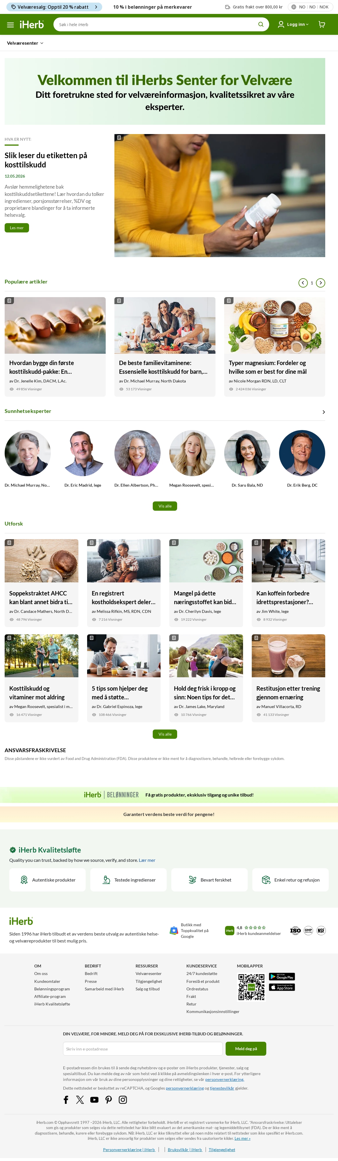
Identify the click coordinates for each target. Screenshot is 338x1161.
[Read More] (165, 195)
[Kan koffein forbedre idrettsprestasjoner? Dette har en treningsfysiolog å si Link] (289, 583)
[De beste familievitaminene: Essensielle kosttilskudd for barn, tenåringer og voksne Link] (164, 347)
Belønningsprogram (52, 988)
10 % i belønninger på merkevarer (152, 7)
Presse (91, 981)
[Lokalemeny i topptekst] (313, 7)
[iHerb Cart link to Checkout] (322, 24)
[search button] (261, 24)
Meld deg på (246, 1048)
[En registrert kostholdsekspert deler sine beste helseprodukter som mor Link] (124, 583)
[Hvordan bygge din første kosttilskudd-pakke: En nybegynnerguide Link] (55, 347)
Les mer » (243, 1138)
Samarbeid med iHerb (104, 988)
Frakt (191, 996)
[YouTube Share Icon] (98, 1099)
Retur (191, 1003)
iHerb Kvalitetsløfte (52, 1003)
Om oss (41, 973)
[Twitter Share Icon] (84, 1099)
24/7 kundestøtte (201, 973)
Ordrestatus (197, 988)
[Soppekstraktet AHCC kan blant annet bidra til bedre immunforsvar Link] (41, 583)
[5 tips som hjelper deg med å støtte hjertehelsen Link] (124, 678)
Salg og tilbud (148, 988)
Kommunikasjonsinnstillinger (213, 1011)
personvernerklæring (185, 1088)
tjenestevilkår (222, 1088)
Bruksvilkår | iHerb (185, 1149)
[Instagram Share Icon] (126, 1099)
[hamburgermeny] (10, 25)
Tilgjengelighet (149, 981)
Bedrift (91, 973)
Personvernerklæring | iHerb (129, 1149)
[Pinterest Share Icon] (112, 1099)
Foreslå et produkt (203, 981)
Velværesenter (149, 973)
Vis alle (165, 505)
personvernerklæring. (224, 1079)
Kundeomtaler (47, 981)
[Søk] (161, 24)
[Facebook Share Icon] (69, 1099)
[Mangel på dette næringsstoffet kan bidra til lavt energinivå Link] (206, 583)
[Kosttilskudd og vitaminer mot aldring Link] (41, 678)
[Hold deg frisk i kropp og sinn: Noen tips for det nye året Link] (206, 678)
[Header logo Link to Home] (32, 24)
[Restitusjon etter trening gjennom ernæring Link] (289, 678)
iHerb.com (44, 1122)
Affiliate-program (50, 996)
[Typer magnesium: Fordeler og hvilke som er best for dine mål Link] (274, 347)
